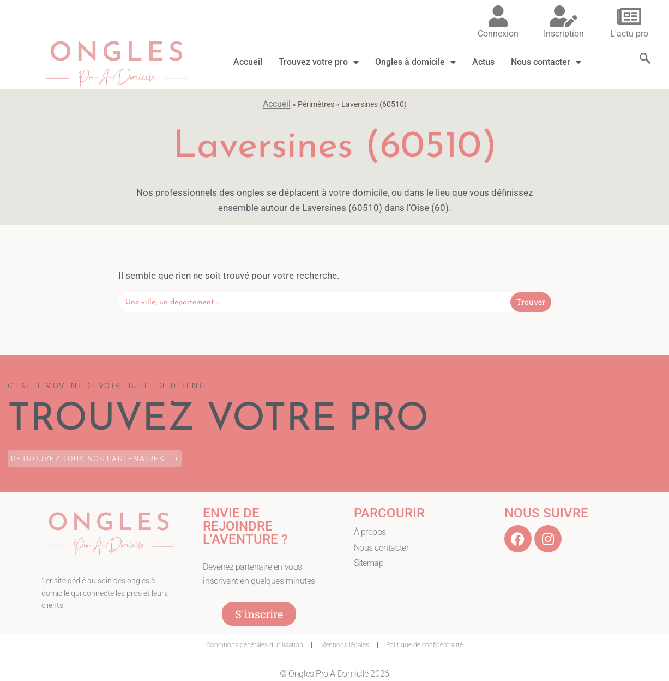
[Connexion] (498, 16)
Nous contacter (546, 62)
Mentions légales (344, 645)
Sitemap (369, 563)
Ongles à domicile (415, 62)
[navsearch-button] (639, 48)
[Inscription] (564, 16)
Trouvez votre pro (319, 62)
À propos (370, 532)
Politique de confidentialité (424, 645)
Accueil (247, 62)
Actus (483, 62)
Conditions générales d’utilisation (254, 645)
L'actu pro (629, 33)
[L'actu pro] (629, 16)
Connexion (498, 33)
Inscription (564, 33)
